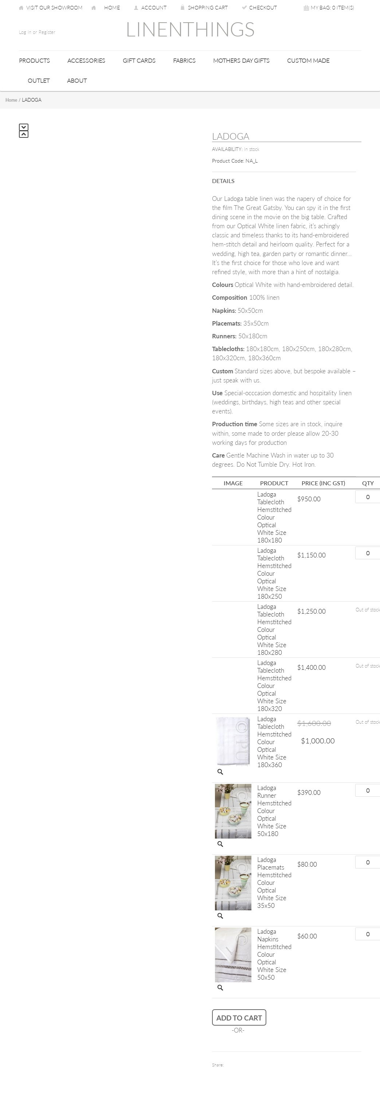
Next (23, 127)
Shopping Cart (208, 7)
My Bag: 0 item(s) (332, 7)
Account (154, 7)
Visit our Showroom (54, 7)
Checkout (263, 7)
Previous (23, 134)
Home (112, 7)
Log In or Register (37, 32)
